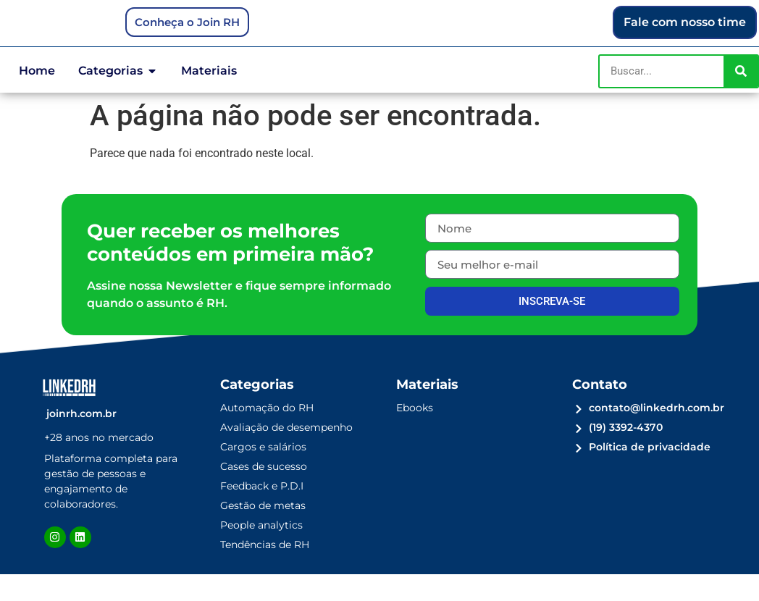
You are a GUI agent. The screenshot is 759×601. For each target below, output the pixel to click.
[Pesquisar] (741, 97)
